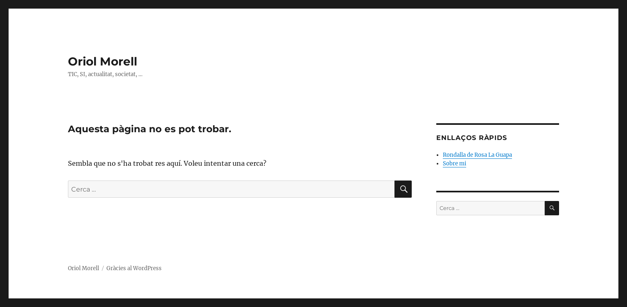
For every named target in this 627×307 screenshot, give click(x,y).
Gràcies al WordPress (134, 268)
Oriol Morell (102, 61)
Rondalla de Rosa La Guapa (477, 154)
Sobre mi (454, 163)
